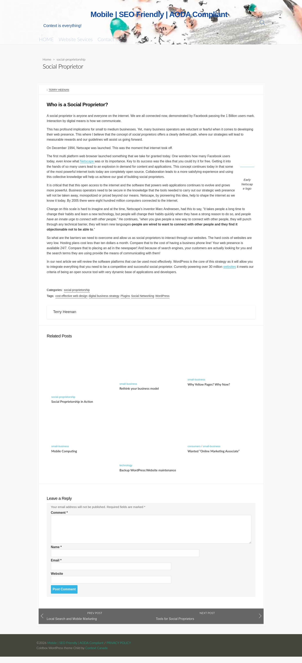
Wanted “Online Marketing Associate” (213, 456)
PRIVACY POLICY (119, 649)
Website (57, 579)
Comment (59, 518)
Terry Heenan (59, 90)
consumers (194, 451)
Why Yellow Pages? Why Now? (208, 389)
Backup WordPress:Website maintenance (147, 475)
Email (56, 566)
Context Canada (97, 654)
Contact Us (109, 39)
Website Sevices (76, 39)
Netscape (88, 163)
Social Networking (142, 299)
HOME (46, 39)
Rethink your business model (139, 393)
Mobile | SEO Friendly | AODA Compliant (75, 649)
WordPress (162, 299)
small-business (128, 388)
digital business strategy (104, 299)
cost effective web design (72, 299)
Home (47, 59)
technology (125, 470)
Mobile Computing (64, 456)
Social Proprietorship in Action (72, 406)
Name (56, 552)
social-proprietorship (71, 59)
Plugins (125, 299)
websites (239, 270)
